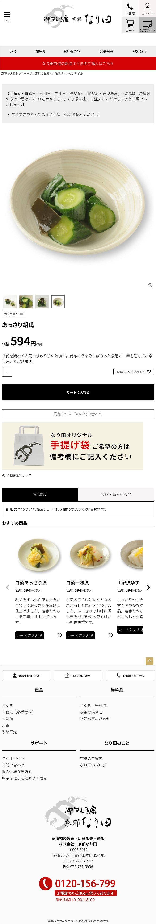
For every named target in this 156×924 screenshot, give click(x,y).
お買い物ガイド (72, 51)
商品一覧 (40, 51)
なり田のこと (117, 743)
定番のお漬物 (43, 73)
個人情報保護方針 (17, 771)
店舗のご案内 (91, 758)
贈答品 (117, 690)
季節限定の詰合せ (95, 718)
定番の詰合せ (91, 712)
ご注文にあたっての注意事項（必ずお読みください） (56, 114)
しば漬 (7, 718)
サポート (38, 743)
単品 (39, 690)
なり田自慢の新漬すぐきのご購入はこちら (78, 63)
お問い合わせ (13, 765)
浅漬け (59, 73)
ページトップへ (149, 661)
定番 (5, 725)
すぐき (13, 51)
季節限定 (9, 732)
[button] (7, 587)
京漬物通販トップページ (16, 73)
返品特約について (17, 475)
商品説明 (39, 494)
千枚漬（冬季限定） (19, 712)
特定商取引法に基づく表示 (24, 778)
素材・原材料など (116, 494)
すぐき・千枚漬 (93, 705)
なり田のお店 (106, 51)
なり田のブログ (93, 765)
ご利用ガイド (13, 758)
